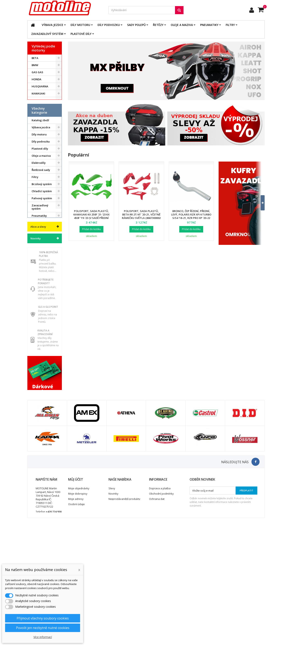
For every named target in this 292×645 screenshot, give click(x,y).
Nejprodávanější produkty (124, 602)
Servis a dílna (40, 249)
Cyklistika (38, 280)
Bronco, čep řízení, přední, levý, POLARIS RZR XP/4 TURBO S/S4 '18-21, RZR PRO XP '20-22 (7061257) (191, 216)
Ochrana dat (156, 602)
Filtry (230, 25)
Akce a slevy (38, 310)
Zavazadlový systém (47, 34)
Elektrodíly (39, 189)
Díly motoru (80, 25)
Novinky (35, 322)
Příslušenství (40, 266)
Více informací (42, 637)
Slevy (111, 592)
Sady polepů (136, 25)
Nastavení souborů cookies (85, 618)
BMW (35, 65)
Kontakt (154, 608)
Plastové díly (81, 34)
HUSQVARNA (40, 86)
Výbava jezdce (52, 25)
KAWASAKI (38, 93)
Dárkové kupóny (42, 287)
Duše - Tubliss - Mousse (41, 257)
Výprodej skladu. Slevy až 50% (42, 296)
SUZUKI (37, 107)
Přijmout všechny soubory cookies (43, 618)
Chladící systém (42, 217)
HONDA (36, 79)
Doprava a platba (160, 592)
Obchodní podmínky (161, 597)
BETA (35, 58)
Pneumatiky (209, 25)
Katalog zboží (40, 146)
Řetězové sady (41, 196)
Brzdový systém (42, 210)
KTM (35, 100)
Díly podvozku (109, 25)
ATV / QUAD (39, 122)
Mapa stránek (117, 608)
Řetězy (158, 25)
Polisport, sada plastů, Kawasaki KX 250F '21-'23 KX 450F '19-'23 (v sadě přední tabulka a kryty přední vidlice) (91, 218)
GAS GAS (37, 72)
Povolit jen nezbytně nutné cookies (42, 628)
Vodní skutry (40, 273)
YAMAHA (37, 115)
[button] (260, 203)
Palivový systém (42, 224)
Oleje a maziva (182, 25)
